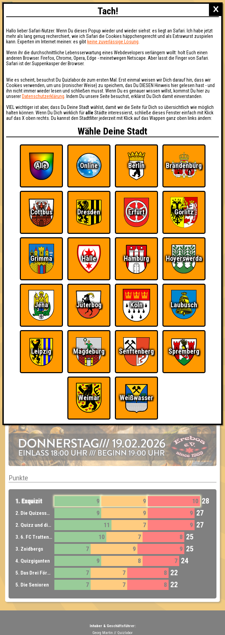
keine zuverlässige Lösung (112, 41)
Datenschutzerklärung (43, 96)
